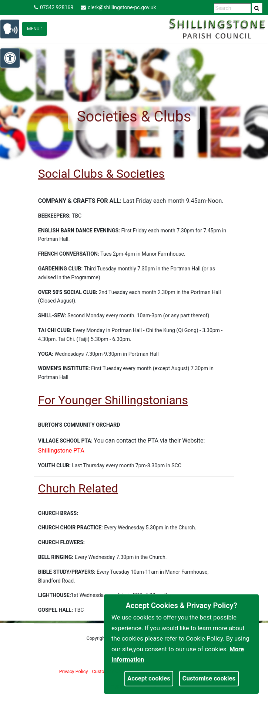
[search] (257, 8)
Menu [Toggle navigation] (34, 28)
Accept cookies (148, 678)
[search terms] (232, 8)
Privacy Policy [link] (73, 671)
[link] (256, 8)
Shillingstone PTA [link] (61, 450)
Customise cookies (209, 678)
